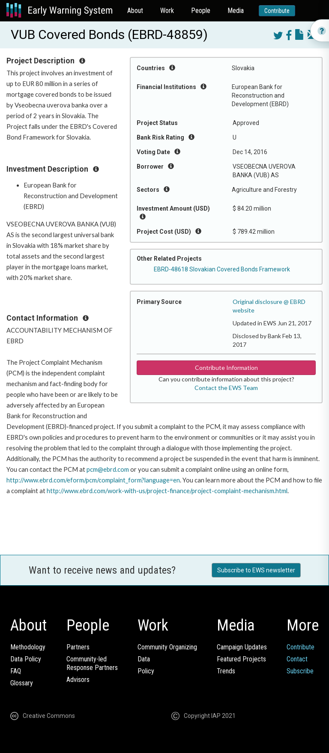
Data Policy (25, 659)
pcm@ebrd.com (108, 469)
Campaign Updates (242, 647)
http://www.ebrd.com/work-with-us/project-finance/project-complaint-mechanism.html (167, 490)
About (135, 10)
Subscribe (300, 671)
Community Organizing (167, 647)
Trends (226, 671)
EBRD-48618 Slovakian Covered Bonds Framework (222, 269)
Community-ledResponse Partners (92, 663)
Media (235, 10)
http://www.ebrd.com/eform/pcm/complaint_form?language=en (93, 480)
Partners (78, 647)
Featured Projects (241, 659)
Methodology (27, 647)
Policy (146, 671)
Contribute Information (226, 367)
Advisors (78, 680)
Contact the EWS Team (226, 387)
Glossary (21, 683)
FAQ (15, 671)
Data (144, 659)
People (200, 10)
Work (167, 10)
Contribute (277, 10)
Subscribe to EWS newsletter (256, 570)
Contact (297, 659)
